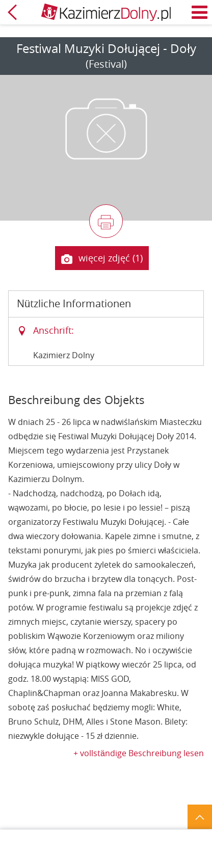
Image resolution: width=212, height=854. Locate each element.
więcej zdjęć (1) (102, 258)
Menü (200, 12)
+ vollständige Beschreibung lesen (138, 753)
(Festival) (106, 64)
